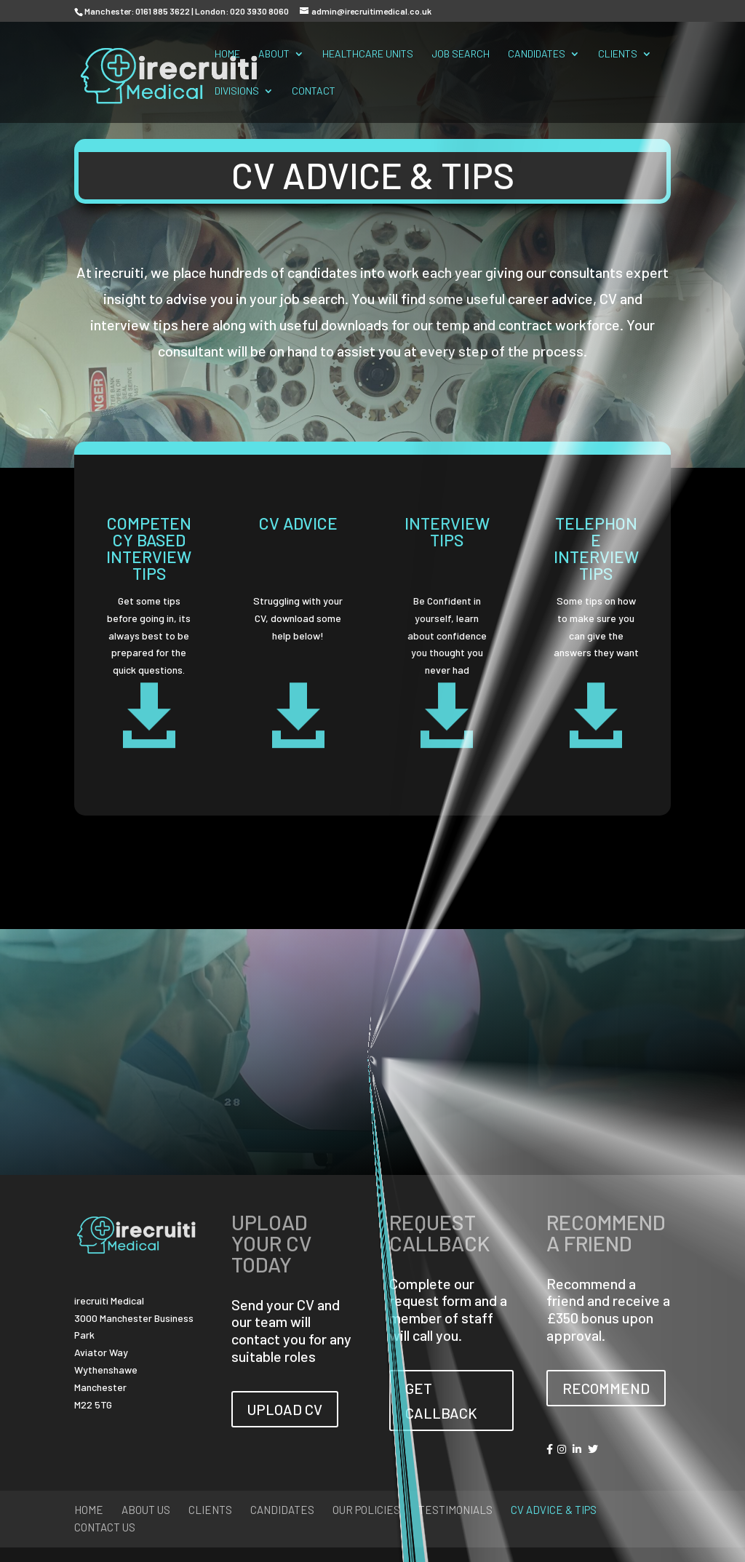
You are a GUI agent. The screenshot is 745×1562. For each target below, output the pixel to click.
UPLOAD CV (284, 1409)
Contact (313, 91)
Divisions (237, 91)
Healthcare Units (367, 54)
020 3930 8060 (259, 11)
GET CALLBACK (441, 1400)
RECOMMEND (606, 1388)
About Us (145, 1509)
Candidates (536, 54)
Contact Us (104, 1527)
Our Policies (366, 1509)
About (274, 54)
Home (227, 54)
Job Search (460, 54)
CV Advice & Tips (554, 1509)
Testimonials (455, 1509)
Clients (617, 54)
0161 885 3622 (162, 11)
